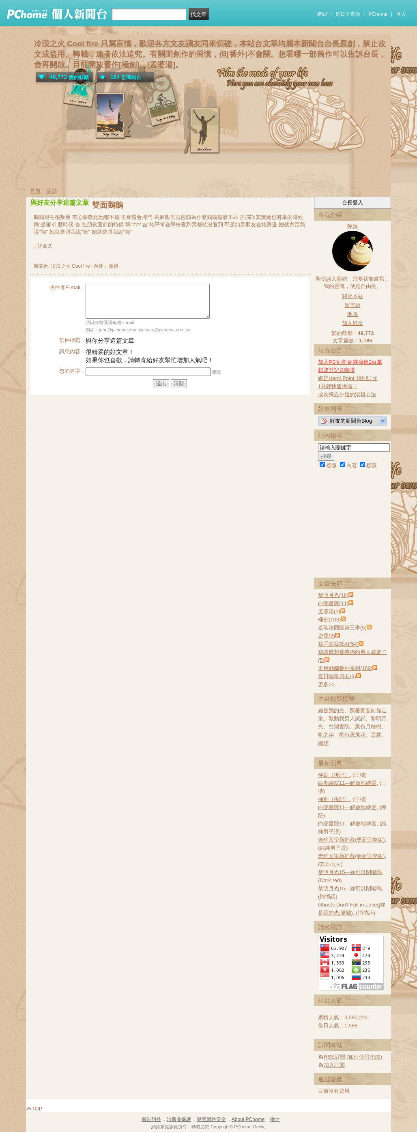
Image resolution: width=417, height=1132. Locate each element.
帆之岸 (326, 735)
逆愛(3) (326, 636)
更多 (326, 684)
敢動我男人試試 (347, 718)
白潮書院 (339, 727)
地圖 (352, 314)
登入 (401, 14)
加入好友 (352, 323)
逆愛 (376, 735)
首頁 (35, 191)
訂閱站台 (119, 77)
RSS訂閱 (334, 1057)
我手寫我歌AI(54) (338, 644)
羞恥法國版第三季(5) (342, 628)
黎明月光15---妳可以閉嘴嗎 (350, 872)
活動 (51, 191)
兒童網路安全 (211, 1119)
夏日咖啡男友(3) (337, 676)
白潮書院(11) (333, 603)
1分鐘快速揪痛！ (338, 386)
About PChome (248, 1119)
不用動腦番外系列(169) (345, 668)
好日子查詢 (347, 14)
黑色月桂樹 (368, 727)
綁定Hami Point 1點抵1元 (348, 378)
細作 (323, 743)
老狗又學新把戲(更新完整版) (351, 840)
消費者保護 (179, 1119)
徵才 (275, 1119)
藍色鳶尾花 (352, 735)
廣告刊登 (151, 1119)
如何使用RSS (364, 1057)
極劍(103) (329, 619)
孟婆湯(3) (329, 611)
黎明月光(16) (333, 595)
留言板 (353, 305)
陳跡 (113, 266)
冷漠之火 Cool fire (66, 43)
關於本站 (352, 296)
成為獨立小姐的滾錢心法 (347, 394)
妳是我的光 (331, 710)
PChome (377, 14)
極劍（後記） (334, 775)
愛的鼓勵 (62, 77)
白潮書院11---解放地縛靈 (347, 783)
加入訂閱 (334, 1065)
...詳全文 (43, 246)
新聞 (322, 14)
